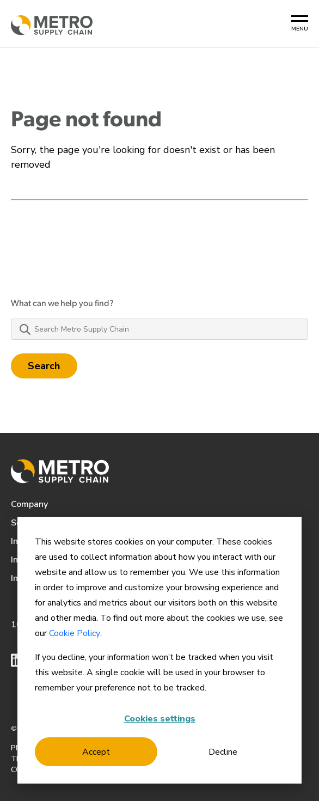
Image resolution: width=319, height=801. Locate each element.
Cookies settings (159, 719)
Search (44, 365)
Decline (222, 752)
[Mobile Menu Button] (299, 24)
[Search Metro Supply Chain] (159, 329)
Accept (96, 752)
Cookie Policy (74, 633)
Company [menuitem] (29, 504)
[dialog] (159, 650)
